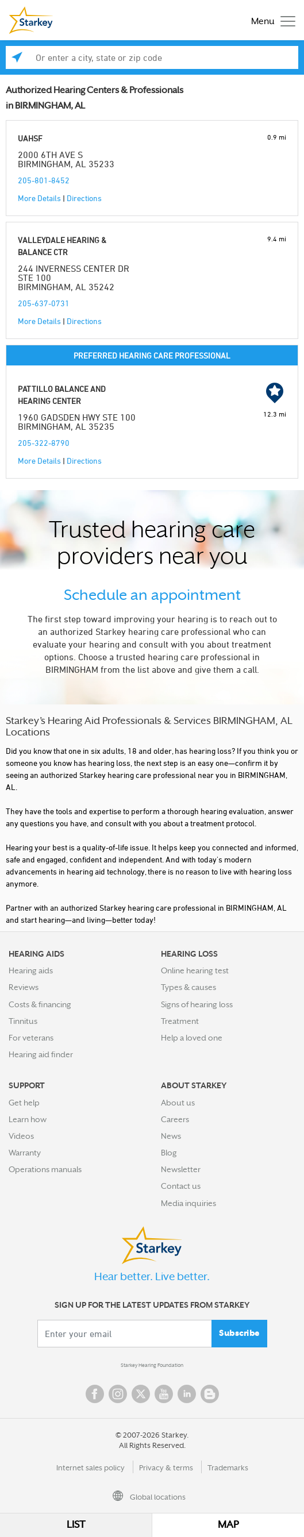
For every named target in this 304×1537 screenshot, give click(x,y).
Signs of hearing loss (197, 1004)
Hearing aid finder (41, 1054)
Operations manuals (45, 1169)
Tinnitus (23, 1021)
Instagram (118, 1394)
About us (178, 1102)
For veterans (31, 1037)
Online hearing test (195, 970)
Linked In (187, 1394)
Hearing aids (31, 970)
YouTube (164, 1394)
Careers (175, 1119)
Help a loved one (191, 1037)
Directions (84, 198)
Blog (169, 1152)
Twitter (141, 1394)
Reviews (24, 987)
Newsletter (181, 1169)
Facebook (95, 1394)
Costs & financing (40, 1004)
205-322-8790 (44, 443)
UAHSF (30, 138)
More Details (39, 198)
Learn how (28, 1119)
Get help (24, 1102)
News (171, 1136)
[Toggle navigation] (270, 20)
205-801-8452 (44, 180)
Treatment (180, 1021)
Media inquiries (188, 1203)
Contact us (181, 1186)
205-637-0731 (44, 303)
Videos (21, 1136)
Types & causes (188, 987)
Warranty (25, 1152)
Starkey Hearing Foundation (152, 1365)
